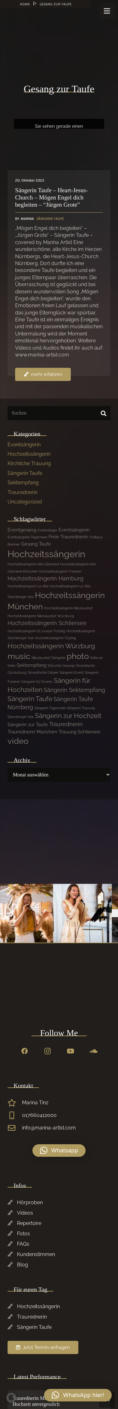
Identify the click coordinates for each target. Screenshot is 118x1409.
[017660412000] (15, 1115)
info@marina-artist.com (49, 1128)
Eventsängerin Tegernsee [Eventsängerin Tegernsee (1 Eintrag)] (27, 537)
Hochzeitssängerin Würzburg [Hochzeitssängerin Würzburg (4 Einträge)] (51, 646)
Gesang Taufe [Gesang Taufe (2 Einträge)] (36, 544)
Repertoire (29, 1223)
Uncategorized (25, 502)
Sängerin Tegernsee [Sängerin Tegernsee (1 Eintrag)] (49, 708)
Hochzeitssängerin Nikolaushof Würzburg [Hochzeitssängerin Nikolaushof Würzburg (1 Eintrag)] (41, 616)
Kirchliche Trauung (29, 463)
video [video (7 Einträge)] (18, 741)
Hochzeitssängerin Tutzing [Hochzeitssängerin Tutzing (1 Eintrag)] (55, 638)
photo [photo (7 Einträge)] (78, 656)
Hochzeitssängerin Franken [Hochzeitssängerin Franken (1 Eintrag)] (60, 571)
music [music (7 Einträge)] (19, 656)
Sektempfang (23, 483)
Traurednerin (22, 492)
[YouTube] (70, 1051)
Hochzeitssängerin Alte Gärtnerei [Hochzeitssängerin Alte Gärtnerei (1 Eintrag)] (33, 564)
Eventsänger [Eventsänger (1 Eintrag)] (47, 530)
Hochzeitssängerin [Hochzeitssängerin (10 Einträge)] (46, 553)
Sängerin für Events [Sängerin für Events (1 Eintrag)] (37, 681)
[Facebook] (24, 1051)
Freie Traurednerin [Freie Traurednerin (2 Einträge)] (68, 537)
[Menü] (107, 11)
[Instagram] (47, 1051)
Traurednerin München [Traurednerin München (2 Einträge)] (32, 732)
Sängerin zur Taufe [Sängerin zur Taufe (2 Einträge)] (28, 724)
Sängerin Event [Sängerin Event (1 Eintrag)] (71, 672)
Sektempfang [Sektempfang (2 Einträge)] (31, 665)
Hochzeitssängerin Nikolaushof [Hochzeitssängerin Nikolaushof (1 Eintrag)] (68, 608)
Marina (27, 218)
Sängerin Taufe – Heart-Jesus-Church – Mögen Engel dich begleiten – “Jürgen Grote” (51, 197)
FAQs (23, 1244)
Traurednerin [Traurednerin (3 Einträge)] (66, 724)
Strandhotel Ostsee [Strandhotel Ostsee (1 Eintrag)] (43, 672)
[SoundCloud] (93, 1051)
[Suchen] (59, 413)
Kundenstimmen (36, 1254)
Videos (25, 1213)
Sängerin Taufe (50, 218)
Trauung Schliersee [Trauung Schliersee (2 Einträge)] (79, 732)
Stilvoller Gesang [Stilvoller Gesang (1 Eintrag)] (61, 665)
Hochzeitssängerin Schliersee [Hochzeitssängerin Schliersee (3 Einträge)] (47, 623)
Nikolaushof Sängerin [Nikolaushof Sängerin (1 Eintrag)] (48, 658)
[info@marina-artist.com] (15, 1128)
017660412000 (39, 1115)
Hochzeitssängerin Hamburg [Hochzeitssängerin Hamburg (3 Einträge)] (45, 578)
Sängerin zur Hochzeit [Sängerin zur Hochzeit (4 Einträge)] (68, 716)
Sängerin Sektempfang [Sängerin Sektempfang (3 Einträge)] (74, 690)
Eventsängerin (24, 445)
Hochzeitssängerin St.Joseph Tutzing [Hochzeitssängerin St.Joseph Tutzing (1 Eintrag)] (36, 631)
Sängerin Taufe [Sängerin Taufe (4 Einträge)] (30, 699)
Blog (22, 1265)
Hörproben (30, 1202)
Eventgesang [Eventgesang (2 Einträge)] (22, 530)
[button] (59, 1150)
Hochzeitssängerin (29, 454)
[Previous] (115, 913)
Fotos (23, 1234)
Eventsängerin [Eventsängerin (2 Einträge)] (74, 530)
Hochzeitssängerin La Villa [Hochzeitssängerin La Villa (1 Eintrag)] (28, 586)
